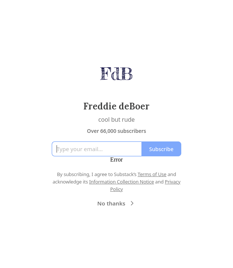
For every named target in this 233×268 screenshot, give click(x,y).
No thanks (116, 203)
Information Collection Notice (121, 181)
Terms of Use (152, 174)
